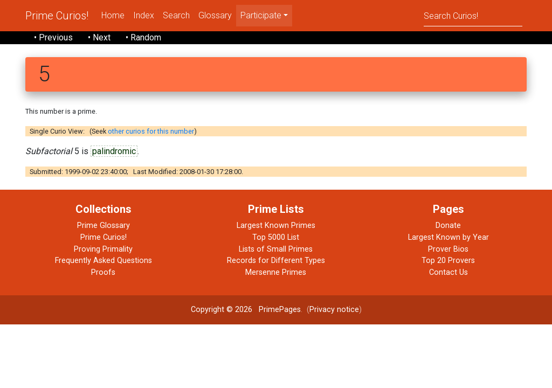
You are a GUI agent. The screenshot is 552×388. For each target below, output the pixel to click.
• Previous (53, 37)
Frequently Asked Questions (103, 260)
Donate (448, 225)
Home (113, 15)
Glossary (215, 15)
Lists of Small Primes (276, 249)
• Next (99, 37)
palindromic (114, 151)
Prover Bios (448, 249)
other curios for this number (151, 131)
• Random (143, 37)
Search (176, 15)
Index (143, 15)
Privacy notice (334, 309)
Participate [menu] (260, 15)
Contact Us (448, 272)
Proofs (103, 272)
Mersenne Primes (275, 272)
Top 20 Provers (448, 260)
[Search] (473, 15)
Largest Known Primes (276, 225)
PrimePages (280, 309)
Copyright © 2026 (221, 309)
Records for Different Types (276, 260)
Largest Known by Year (448, 237)
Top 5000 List (275, 237)
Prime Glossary (103, 225)
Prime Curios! (56, 15)
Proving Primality (103, 249)
